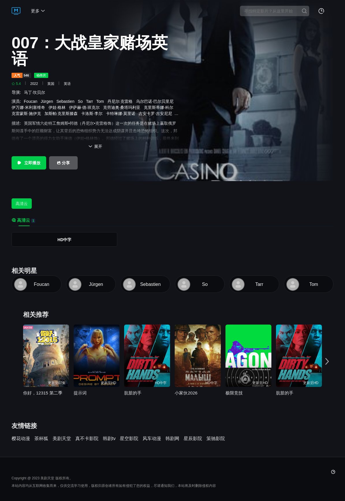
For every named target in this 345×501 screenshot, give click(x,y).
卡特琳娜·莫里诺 (122, 113)
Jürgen (48, 101)
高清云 (22, 203)
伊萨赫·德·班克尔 (85, 107)
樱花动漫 (21, 438)
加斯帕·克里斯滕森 (62, 113)
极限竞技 (234, 392)
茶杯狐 (41, 438)
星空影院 (129, 438)
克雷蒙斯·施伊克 (27, 113)
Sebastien (66, 101)
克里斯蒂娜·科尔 (160, 107)
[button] (327, 361)
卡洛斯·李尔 (93, 113)
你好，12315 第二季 (42, 392)
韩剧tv (109, 438)
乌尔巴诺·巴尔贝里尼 (156, 101)
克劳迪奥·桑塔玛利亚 (123, 107)
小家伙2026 (186, 392)
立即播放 (28, 163)
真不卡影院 (86, 438)
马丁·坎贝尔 (36, 92)
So (81, 101)
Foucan (32, 101)
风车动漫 (152, 438)
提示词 (80, 392)
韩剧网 (172, 438)
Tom (101, 101)
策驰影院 (215, 438)
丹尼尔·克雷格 (121, 101)
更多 (38, 10)
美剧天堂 (62, 438)
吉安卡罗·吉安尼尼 (156, 113)
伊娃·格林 (58, 107)
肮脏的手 (132, 392)
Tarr (90, 101)
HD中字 (64, 239)
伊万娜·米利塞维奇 (29, 107)
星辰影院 (193, 438)
